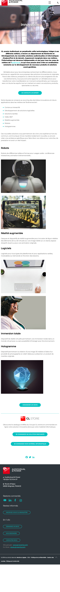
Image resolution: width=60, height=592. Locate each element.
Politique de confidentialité (38, 557)
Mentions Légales (21, 557)
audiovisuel (16, 62)
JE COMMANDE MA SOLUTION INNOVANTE (30, 434)
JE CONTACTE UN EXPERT (30, 93)
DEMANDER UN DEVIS (30, 405)
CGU (28, 557)
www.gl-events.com (20, 545)
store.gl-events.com (17, 547)
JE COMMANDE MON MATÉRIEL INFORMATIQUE (30, 444)
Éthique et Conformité (12, 561)
